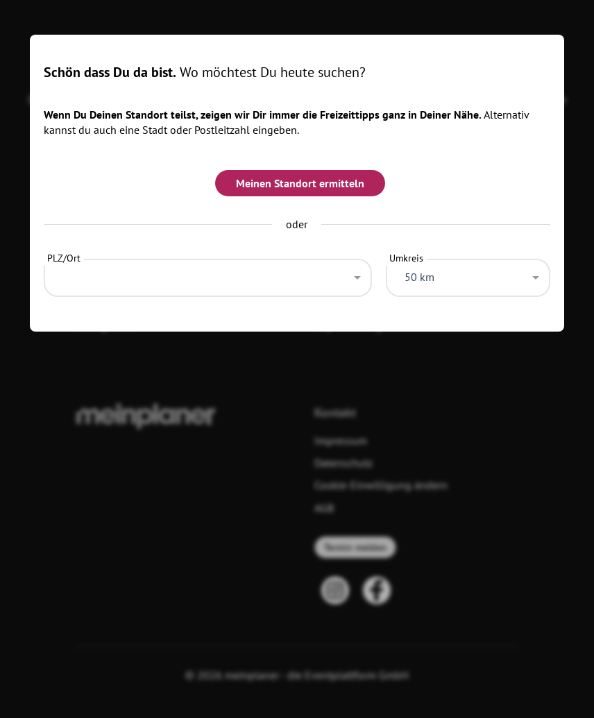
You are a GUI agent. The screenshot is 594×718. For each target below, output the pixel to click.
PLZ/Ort (63, 258)
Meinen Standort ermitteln (300, 183)
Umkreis (406, 258)
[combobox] (208, 274)
